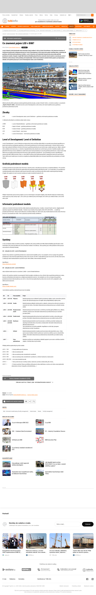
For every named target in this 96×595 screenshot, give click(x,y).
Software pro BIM (17, 440)
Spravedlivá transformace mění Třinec (54, 472)
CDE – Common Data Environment (22, 431)
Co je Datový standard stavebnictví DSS (22, 448)
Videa (51, 15)
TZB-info (4, 33)
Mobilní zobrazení (64, 586)
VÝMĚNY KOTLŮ (76, 40)
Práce (36, 15)
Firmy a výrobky (6, 15)
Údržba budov (79, 30)
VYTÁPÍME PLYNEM (77, 44)
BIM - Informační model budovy (22, 33)
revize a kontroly (57, 30)
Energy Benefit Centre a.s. (14, 47)
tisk (26, 401)
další (85, 31)
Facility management (11, 33)
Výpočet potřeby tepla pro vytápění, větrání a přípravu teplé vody (85, 86)
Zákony (41, 15)
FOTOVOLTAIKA (76, 42)
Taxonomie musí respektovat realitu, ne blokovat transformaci (22, 472)
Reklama (12, 579)
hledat (34, 401)
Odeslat (87, 524)
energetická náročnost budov (9, 30)
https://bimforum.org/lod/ (9, 264)
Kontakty (21, 579)
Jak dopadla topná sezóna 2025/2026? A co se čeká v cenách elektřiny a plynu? (55, 464)
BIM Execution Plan (50, 440)
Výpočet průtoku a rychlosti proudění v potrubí (84, 79)
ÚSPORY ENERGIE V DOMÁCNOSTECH (82, 37)
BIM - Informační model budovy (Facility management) (15, 411)
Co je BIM (48, 422)
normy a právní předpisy (68, 30)
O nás (4, 579)
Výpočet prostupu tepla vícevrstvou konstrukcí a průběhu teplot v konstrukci (84, 72)
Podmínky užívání (76, 586)
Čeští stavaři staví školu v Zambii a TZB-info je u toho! (85, 54)
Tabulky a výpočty (29, 15)
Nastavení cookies (89, 586)
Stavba (39, 411)
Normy (46, 15)
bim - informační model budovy (44, 30)
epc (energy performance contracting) (26, 30)
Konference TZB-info (44, 579)
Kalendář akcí (14, 15)
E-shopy (56, 15)
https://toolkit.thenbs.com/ (9, 286)
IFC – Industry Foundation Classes (55, 431)
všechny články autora (32, 394)
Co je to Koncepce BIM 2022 (20, 422)
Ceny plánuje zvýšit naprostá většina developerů (20, 464)
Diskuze (21, 15)
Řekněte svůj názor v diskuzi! (14, 401)
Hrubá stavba (33, 411)
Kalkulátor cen (63, 15)
